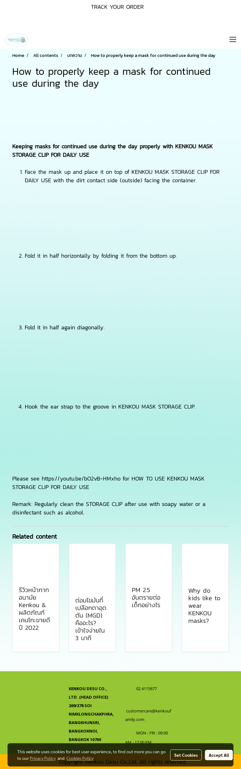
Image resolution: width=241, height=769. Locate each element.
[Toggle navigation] (233, 40)
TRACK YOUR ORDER (117, 7)
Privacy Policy (43, 758)
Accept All (219, 755)
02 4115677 (147, 688)
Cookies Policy (80, 758)
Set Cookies (186, 755)
